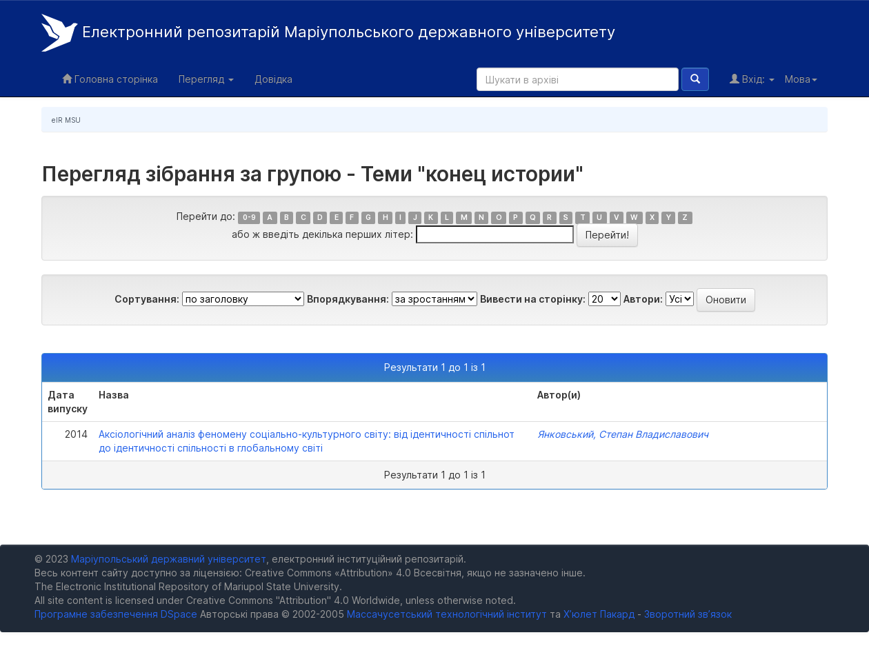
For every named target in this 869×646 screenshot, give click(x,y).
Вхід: (752, 79)
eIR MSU (66, 120)
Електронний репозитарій (328, 33)
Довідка (273, 79)
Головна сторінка (110, 79)
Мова (801, 79)
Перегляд (206, 79)
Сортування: (146, 299)
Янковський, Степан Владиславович (622, 434)
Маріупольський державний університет (168, 559)
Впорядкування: (348, 299)
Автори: (643, 299)
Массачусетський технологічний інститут (447, 614)
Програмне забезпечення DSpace (115, 614)
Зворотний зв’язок (688, 614)
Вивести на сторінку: (533, 299)
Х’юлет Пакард (599, 614)
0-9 (249, 217)
